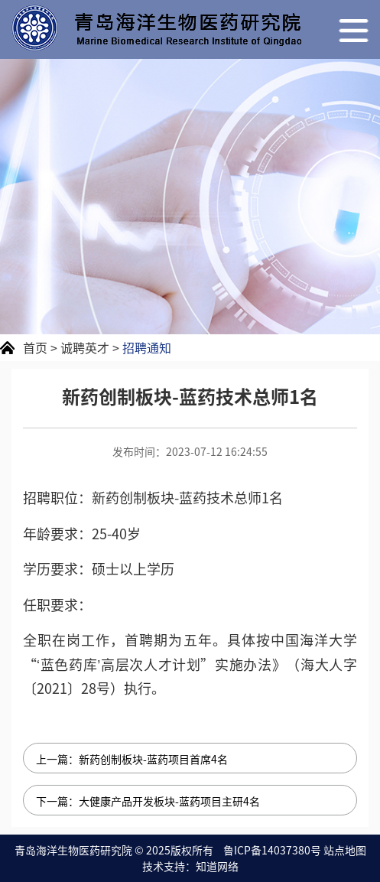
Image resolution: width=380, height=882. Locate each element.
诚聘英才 (84, 347)
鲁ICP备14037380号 (272, 850)
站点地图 (344, 850)
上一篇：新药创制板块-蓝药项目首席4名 (132, 758)
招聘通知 (146, 347)
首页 (35, 347)
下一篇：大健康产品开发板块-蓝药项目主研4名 (148, 801)
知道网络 (217, 866)
